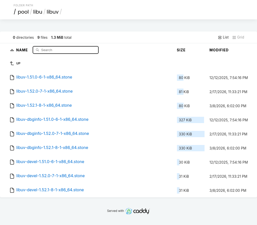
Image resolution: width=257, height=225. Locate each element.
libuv (52, 11)
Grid (238, 37)
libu (37, 11)
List (223, 37)
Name (22, 50)
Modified (219, 50)
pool (23, 11)
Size (181, 50)
